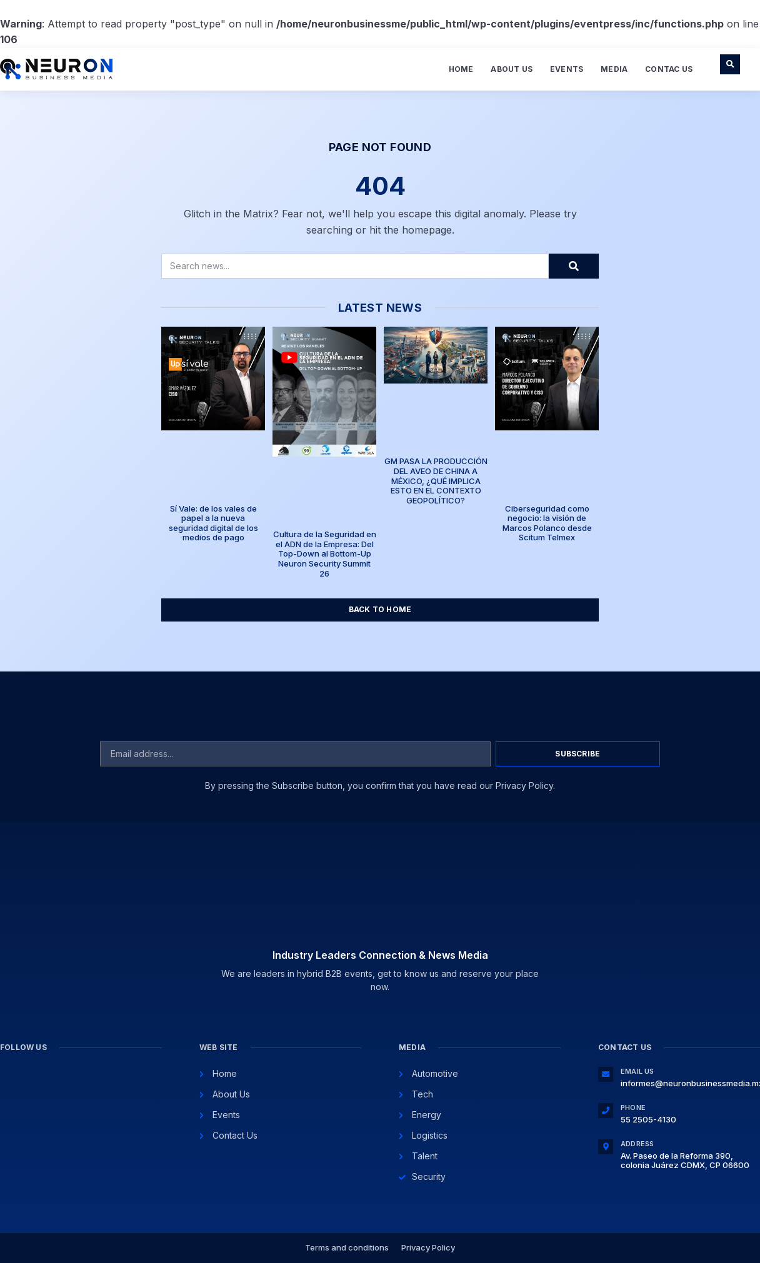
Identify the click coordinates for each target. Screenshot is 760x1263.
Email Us (637, 1071)
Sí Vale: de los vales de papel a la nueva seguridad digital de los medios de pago (213, 523)
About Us (511, 69)
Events (566, 69)
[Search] (574, 266)
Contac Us (668, 69)
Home (461, 69)
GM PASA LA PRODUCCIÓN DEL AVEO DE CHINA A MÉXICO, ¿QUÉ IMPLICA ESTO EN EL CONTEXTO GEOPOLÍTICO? (436, 480)
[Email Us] (605, 1074)
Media (614, 69)
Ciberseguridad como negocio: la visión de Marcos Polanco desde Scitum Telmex (547, 523)
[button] (730, 64)
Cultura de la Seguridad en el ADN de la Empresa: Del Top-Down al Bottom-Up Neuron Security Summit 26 (324, 553)
